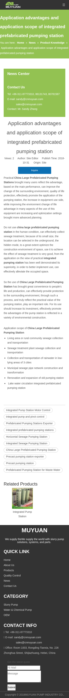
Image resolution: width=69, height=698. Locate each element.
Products (9, 570)
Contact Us (10, 585)
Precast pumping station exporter (25, 456)
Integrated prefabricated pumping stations (30, 430)
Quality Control (12, 575)
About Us (9, 565)
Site (44, 162)
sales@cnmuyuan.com (29, 104)
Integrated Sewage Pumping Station (26, 443)
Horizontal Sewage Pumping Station (26, 436)
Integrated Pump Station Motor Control (28, 410)
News (7, 580)
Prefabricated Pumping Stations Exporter (29, 423)
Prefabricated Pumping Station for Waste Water (33, 469)
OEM (7, 615)
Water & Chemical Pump (18, 609)
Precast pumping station (20, 463)
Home (7, 559)
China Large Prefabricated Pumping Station (31, 449)
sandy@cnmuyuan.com (29, 99)
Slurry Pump (11, 604)
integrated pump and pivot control (25, 416)
